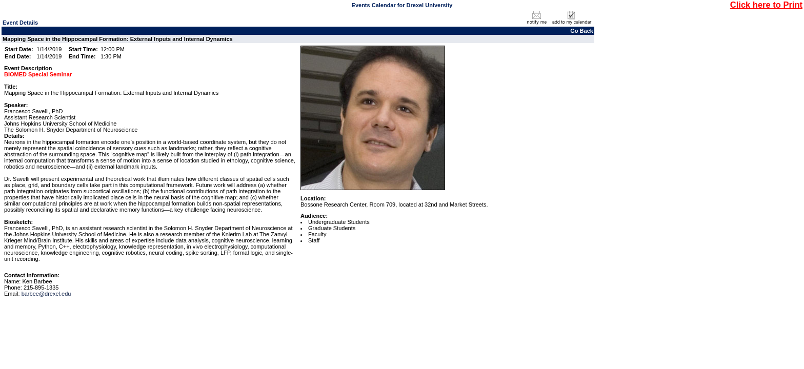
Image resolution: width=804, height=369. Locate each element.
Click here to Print (766, 4)
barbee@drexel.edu (46, 294)
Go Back (581, 31)
